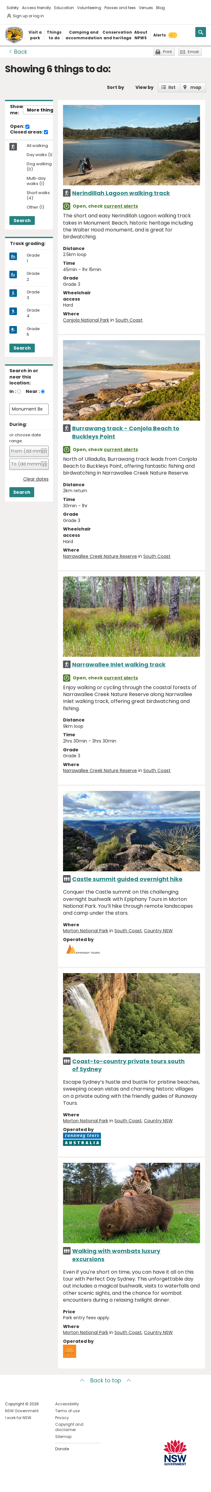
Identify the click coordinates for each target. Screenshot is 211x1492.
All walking (37, 146)
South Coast (129, 320)
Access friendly (36, 7)
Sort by (115, 87)
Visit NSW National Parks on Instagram (24, 1482)
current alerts (121, 206)
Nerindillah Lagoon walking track (121, 193)
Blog (160, 7)
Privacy (62, 1417)
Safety (13, 7)
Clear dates (36, 479)
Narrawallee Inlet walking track (119, 664)
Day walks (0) (40, 155)
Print (167, 52)
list (172, 87)
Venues (146, 7)
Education (64, 7)
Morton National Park (85, 931)
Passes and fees (120, 7)
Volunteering (89, 7)
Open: (19, 126)
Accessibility (67, 1404)
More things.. (42, 110)
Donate (62, 1448)
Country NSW (158, 931)
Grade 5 (33, 331)
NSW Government (22, 1410)
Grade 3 (33, 295)
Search (22, 220)
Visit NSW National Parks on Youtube (38, 1482)
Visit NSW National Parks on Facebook (11, 1482)
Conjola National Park (86, 320)
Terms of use (67, 1410)
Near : (33, 391)
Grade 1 (33, 258)
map (195, 87)
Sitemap (63, 1436)
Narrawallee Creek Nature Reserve (100, 556)
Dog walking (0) (39, 166)
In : (12, 391)
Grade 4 (33, 313)
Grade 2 (33, 276)
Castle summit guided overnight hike (127, 879)
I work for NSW (18, 1417)
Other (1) (35, 207)
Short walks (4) (38, 195)
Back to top (105, 1380)
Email (193, 52)
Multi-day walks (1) (36, 181)
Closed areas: (29, 132)
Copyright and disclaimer (69, 1427)
